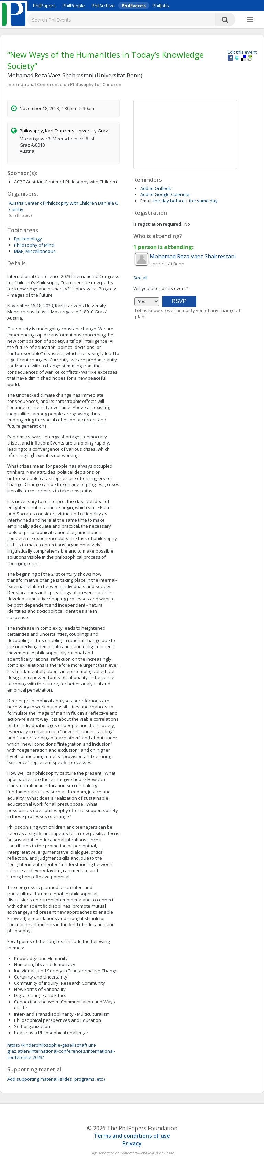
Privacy (132, 1143)
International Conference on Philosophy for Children (64, 84)
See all (140, 278)
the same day (203, 200)
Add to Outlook (155, 188)
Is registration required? (158, 224)
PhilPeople (74, 5)
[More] (250, 19)
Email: (146, 200)
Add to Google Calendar (165, 194)
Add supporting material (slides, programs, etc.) (56, 1079)
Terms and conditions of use (132, 1136)
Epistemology (28, 239)
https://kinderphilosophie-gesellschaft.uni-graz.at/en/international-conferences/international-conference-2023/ (61, 1051)
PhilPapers (44, 5)
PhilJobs (161, 5)
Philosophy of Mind (34, 245)
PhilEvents (134, 5)
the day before (169, 200)
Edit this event (242, 52)
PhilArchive (103, 5)
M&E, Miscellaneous (35, 251)
